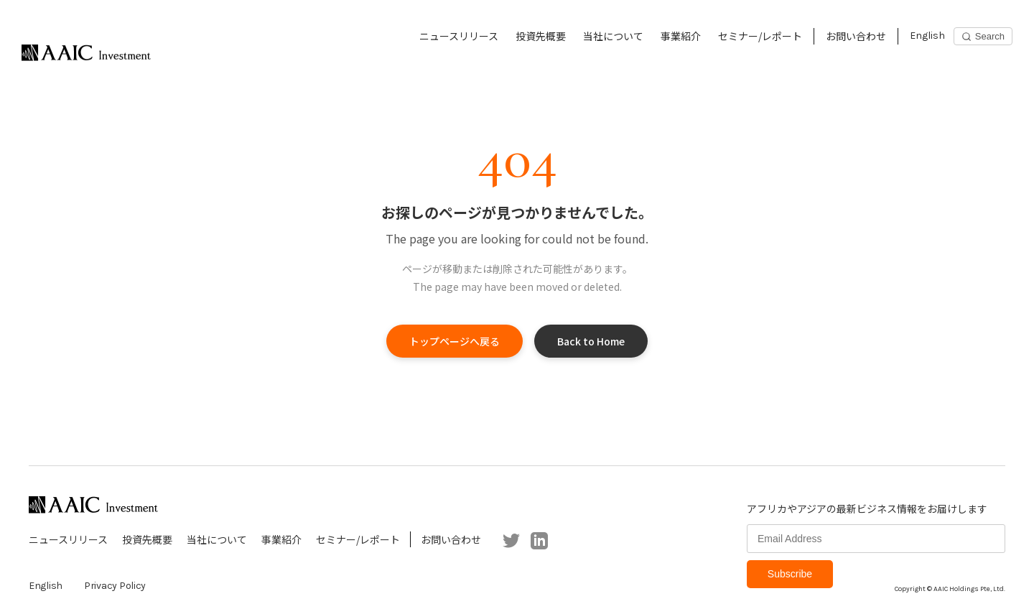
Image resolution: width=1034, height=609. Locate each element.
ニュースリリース (458, 36)
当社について (613, 36)
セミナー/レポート (760, 36)
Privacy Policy (115, 586)
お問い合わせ (856, 36)
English (927, 35)
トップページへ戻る (454, 341)
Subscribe (790, 574)
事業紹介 (681, 36)
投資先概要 (541, 36)
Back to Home (591, 341)
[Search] (983, 36)
